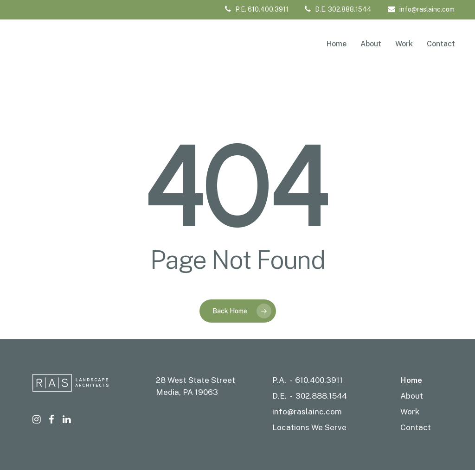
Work (409, 411)
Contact (415, 427)
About (411, 395)
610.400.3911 (319, 380)
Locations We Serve (309, 427)
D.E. (279, 395)
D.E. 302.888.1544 (338, 9)
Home (411, 380)
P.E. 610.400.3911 (257, 9)
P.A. (279, 380)
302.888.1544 (321, 395)
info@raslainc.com (421, 9)
